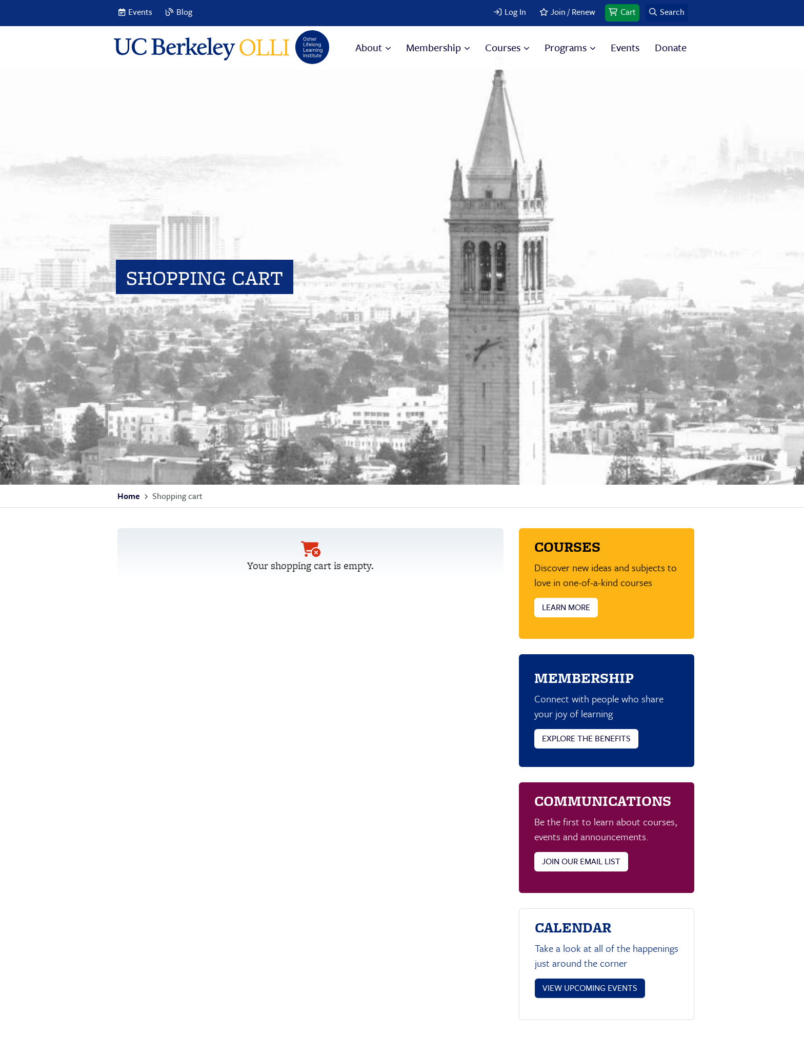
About (368, 47)
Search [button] (672, 12)
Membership (433, 47)
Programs (566, 47)
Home (128, 496)
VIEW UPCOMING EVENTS (589, 988)
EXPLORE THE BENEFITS (586, 738)
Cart (628, 12)
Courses (502, 47)
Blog (184, 12)
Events (140, 12)
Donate (671, 47)
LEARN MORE (566, 607)
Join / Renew (573, 12)
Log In (515, 12)
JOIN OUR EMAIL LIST (581, 861)
